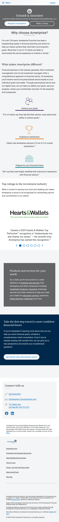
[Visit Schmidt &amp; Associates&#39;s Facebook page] (6, 413)
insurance (33, 289)
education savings (31, 295)
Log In (52, 2)
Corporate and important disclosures (18, 453)
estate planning (16, 299)
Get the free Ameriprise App (31, 489)
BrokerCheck (15, 499)
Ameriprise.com (11, 448)
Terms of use (10, 463)
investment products (19, 289)
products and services (29, 283)
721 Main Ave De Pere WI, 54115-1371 (19, 405)
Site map (9, 477)
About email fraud (12, 472)
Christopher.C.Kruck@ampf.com (22, 399)
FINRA (51, 512)
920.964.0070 (15, 394)
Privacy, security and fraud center (17, 467)
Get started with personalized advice (21, 357)
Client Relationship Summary (16, 458)
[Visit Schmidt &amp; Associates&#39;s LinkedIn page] (12, 413)
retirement (28, 299)
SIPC (7, 514)
